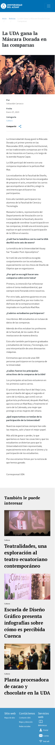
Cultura (9, 120)
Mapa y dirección (26, 722)
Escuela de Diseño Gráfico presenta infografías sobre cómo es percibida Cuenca (24, 622)
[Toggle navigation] (49, 6)
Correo (44, 736)
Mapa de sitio (9, 717)
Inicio (4, 18)
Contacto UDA (25, 717)
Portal (43, 730)
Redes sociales (24, 726)
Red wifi (44, 741)
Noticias (12, 18)
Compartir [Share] (13, 126)
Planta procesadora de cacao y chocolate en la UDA (27, 686)
